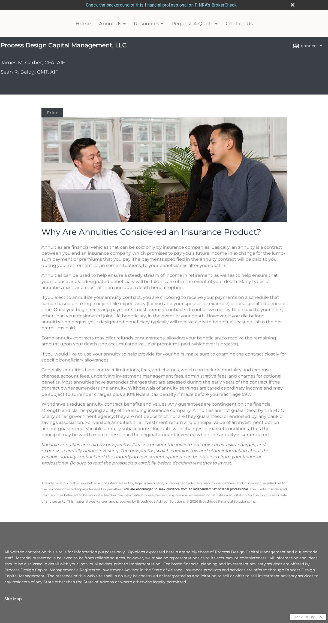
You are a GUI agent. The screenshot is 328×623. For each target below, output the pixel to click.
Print (52, 112)
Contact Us (239, 24)
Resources (146, 24)
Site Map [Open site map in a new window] (13, 598)
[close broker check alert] (292, 5)
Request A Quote (192, 24)
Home (83, 24)
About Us (110, 24)
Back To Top (308, 617)
